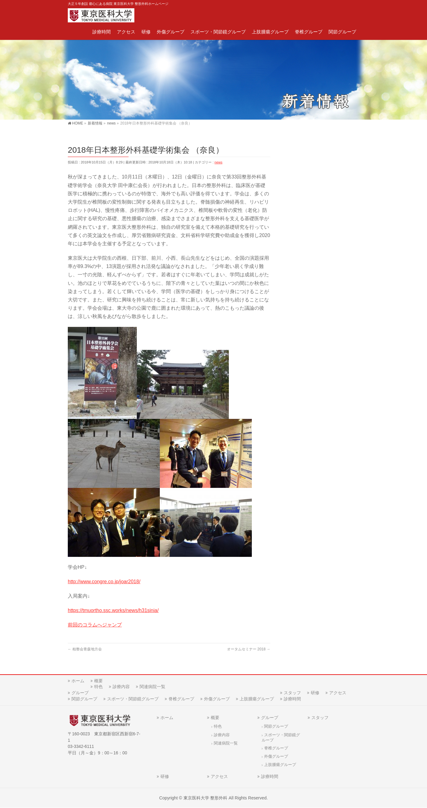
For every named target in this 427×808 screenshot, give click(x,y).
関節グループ (84, 698)
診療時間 (292, 698)
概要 (98, 680)
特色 (98, 686)
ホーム (77, 680)
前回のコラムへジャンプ (95, 624)
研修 (315, 692)
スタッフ (292, 692)
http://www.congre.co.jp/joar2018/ (104, 581)
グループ (80, 692)
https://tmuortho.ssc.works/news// (113, 610)
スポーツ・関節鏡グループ (133, 698)
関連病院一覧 (152, 686)
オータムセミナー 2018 (248, 649)
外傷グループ (217, 698)
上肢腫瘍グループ (257, 698)
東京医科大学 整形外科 (205, 797)
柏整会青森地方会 (85, 649)
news (218, 162)
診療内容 (121, 686)
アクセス (337, 692)
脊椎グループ (181, 698)
